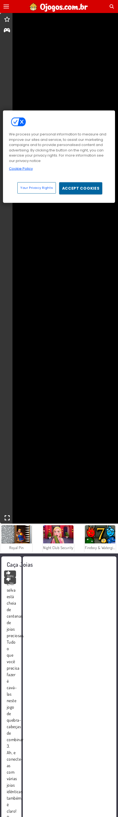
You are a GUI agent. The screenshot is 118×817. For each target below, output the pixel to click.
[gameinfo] (7, 31)
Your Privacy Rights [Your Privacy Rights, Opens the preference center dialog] (36, 188)
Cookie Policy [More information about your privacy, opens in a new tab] (21, 168)
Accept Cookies (81, 188)
